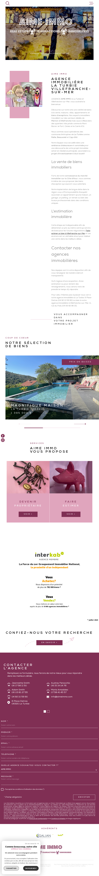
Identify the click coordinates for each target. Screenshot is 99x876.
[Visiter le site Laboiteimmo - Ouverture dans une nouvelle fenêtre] (13, 865)
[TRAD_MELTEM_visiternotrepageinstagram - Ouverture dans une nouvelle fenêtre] (3, 440)
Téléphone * (8, 754)
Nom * (4, 721)
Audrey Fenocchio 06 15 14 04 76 (60, 684)
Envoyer (84, 797)
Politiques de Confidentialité (38, 818)
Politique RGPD (74, 866)
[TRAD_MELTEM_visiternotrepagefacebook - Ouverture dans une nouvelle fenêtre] (3, 436)
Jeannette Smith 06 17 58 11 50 (21, 684)
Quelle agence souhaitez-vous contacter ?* (30, 765)
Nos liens (64, 866)
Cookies (83, 866)
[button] (40, 51)
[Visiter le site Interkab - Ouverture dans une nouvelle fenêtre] (58, 835)
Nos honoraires (59, 864)
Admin (90, 864)
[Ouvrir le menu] (91, 3)
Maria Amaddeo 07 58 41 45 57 (59, 691)
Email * (5, 743)
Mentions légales (81, 864)
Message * (7, 776)
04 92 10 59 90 (20, 697)
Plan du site (70, 864)
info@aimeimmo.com (61, 697)
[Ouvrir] (7, 3)
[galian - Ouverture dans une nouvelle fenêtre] (43, 835)
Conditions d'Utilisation (58, 818)
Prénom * (6, 732)
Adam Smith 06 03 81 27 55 (20, 691)
